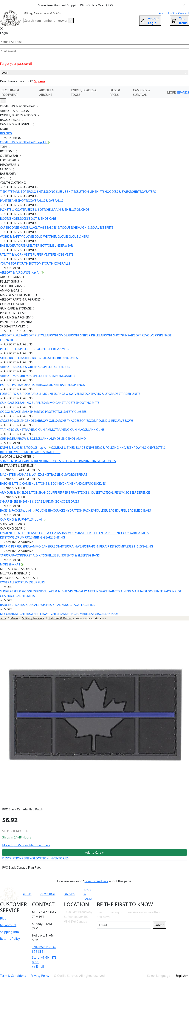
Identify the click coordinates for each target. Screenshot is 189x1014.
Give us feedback (96, 881)
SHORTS (23, 201)
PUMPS (23, 537)
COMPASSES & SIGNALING (134, 546)
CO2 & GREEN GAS (31, 367)
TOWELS (12, 537)
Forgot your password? (16, 64)
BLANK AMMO (49, 439)
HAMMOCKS (69, 533)
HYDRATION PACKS (79, 510)
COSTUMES (24, 582)
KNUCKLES (98, 483)
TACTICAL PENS (111, 492)
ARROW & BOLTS (27, 439)
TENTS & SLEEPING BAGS (82, 555)
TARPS (4, 555)
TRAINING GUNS (11, 430)
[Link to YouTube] (122, 894)
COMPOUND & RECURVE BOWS (112, 421)
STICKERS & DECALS (25, 605)
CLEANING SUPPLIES (30, 403)
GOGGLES (7, 412)
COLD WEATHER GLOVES (52, 236)
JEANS (13, 201)
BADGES (6, 605)
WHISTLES (38, 614)
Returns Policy (10, 939)
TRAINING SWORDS (63, 474)
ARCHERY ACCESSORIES (73, 421)
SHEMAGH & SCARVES (87, 227)
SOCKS (24, 218)
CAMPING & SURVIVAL (141, 92)
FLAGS (84, 605)
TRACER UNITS (130, 394)
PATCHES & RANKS (52, 605)
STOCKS (86, 394)
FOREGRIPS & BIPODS (15, 394)
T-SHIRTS (6, 192)
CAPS (3, 227)
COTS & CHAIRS (50, 533)
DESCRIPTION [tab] (12, 858)
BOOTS (5, 218)
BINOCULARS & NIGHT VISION (57, 591)
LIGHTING (58, 537)
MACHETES (7, 474)
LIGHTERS (24, 614)
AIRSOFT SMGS (56, 335)
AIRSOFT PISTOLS (34, 335)
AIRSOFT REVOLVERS (143, 335)
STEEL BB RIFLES (11, 358)
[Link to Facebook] (131, 894)
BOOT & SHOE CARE (43, 218)
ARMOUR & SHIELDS (14, 492)
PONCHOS (82, 210)
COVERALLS (8, 582)
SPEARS (82, 474)
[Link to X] (159, 894)
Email (38, 966)
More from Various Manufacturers (26, 845)
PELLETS (50, 367)
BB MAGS (27, 376)
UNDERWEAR (64, 245)
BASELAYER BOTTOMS (39, 245)
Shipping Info (9, 932)
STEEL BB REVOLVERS (63, 358)
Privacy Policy (39, 976)
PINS (91, 605)
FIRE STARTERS (59, 546)
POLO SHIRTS (37, 192)
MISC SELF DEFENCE (136, 492)
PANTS (4, 201)
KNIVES (69, 894)
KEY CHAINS (8, 614)
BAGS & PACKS (115, 92)
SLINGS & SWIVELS (68, 394)
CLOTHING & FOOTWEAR (10, 92)
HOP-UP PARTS (10, 385)
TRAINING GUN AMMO (39, 430)
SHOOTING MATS (87, 403)
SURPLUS (38, 582)
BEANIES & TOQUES (58, 227)
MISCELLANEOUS (106, 614)
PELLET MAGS (43, 376)
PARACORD (16, 555)
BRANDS (183, 92)
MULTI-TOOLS (25, 452)
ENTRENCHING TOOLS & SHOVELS (53, 461)
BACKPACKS (57, 510)
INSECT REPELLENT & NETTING (99, 533)
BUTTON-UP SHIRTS (91, 192)
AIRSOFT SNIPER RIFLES (83, 335)
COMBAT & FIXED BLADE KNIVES (73, 448)
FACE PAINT (109, 591)
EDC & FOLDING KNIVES (113, 448)
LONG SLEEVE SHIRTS (62, 192)
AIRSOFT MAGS (10, 376)
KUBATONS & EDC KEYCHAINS (52, 483)
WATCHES (51, 614)
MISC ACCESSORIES (65, 501)
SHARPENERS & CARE (15, 461)
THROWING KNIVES (143, 448)
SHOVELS (19, 533)
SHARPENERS (9, 501)
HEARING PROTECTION (47, 412)
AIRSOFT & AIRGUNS (46, 92)
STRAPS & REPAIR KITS (100, 546)
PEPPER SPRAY (67, 492)
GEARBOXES (41, 385)
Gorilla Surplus (67, 976)
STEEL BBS (63, 367)
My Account (8, 925)
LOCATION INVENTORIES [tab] (51, 858)
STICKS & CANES (89, 492)
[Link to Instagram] (140, 894)
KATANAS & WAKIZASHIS (32, 474)
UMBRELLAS (85, 614)
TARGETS (69, 403)
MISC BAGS (143, 510)
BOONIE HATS (17, 227)
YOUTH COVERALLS (56, 263)
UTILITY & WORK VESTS (16, 254)
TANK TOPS (20, 192)
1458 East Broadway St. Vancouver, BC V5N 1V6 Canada (78, 916)
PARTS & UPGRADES (106, 394)
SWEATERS (148, 192)
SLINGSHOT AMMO (72, 439)
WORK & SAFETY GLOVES (17, 236)
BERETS (108, 227)
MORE (171, 92)
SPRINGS (78, 385)
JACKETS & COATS (12, 210)
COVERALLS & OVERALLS (46, 201)
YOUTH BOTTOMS (30, 263)
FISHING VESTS (62, 254)
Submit (159, 925)
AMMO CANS (54, 403)
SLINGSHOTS (27, 421)
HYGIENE (6, 533)
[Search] (46, 20)
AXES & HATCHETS (47, 452)
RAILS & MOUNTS (43, 394)
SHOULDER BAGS (104, 510)
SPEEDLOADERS (64, 376)
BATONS (6, 483)
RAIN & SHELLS (64, 210)
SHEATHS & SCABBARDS (35, 501)
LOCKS (150, 591)
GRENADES (7, 439)
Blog (3, 918)
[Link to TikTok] (149, 894)
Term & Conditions (13, 976)
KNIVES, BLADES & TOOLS (84, 92)
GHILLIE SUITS (55, 555)
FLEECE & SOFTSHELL (39, 210)
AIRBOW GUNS (46, 421)
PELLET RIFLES (10, 349)
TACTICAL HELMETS (21, 596)
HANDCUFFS (82, 483)
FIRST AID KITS (34, 555)
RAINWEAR (77, 546)
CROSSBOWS (9, 421)
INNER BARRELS (61, 385)
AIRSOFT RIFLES (11, 335)
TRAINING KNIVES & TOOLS (96, 461)
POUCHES (42, 510)
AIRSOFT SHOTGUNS (114, 335)
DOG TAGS (72, 605)
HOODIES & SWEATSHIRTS (123, 192)
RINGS (72, 614)
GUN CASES (8, 403)
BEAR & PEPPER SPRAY (15, 546)
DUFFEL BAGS (125, 510)
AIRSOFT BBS (9, 367)
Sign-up (39, 81)
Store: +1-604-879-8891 (45, 959)
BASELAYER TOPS (12, 245)
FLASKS (63, 614)
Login (94, 72)
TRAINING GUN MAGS (70, 430)
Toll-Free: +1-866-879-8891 (44, 949)
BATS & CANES (22, 483)
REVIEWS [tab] (28, 858)
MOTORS (27, 385)
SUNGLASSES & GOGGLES (18, 591)
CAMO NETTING (89, 591)
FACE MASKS (22, 412)
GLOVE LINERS (79, 236)
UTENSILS (32, 533)
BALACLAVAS (36, 227)
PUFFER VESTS (42, 254)
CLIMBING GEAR (39, 537)
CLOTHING (47, 894)
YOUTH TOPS (9, 263)
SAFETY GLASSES (75, 412)
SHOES (14, 218)
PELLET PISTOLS (31, 349)
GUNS (27, 894)
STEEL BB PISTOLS (35, 358)
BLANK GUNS (95, 430)
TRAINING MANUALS (131, 591)
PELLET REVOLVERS (55, 349)
